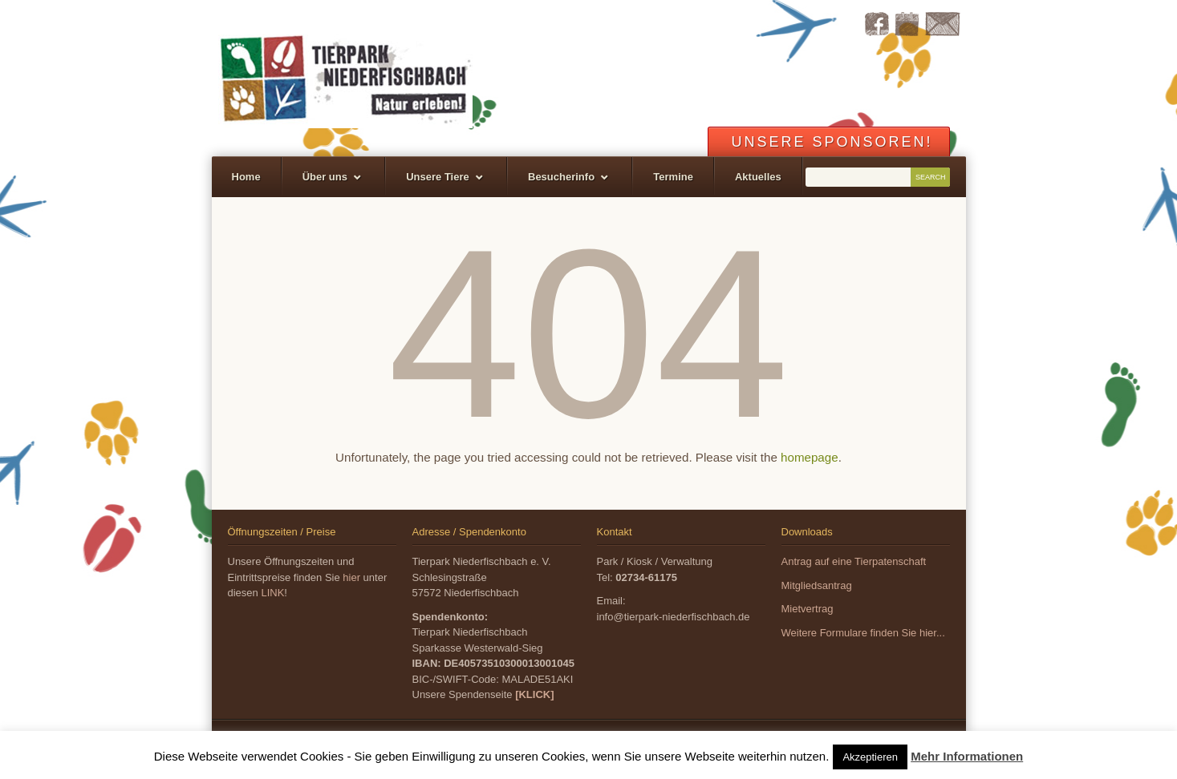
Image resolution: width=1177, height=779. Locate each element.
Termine (673, 177)
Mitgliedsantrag (816, 585)
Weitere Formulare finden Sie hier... (863, 633)
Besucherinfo (561, 177)
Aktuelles (758, 177)
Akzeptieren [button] (870, 757)
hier (351, 577)
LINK (272, 593)
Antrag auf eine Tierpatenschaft (854, 561)
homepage (809, 457)
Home (246, 177)
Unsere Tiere (437, 177)
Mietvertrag (807, 609)
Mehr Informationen (967, 756)
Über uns (324, 177)
